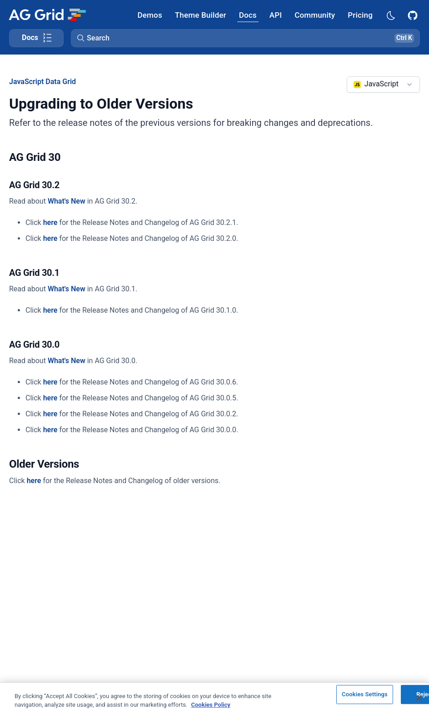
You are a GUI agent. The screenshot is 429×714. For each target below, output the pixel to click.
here (50, 222)
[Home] (47, 14)
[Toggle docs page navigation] (36, 38)
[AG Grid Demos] (150, 14)
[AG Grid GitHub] (413, 14)
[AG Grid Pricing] (360, 14)
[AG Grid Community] (314, 14)
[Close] (419, 698)
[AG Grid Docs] (248, 14)
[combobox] (383, 84)
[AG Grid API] (275, 14)
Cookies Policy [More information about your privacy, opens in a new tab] (210, 704)
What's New (66, 201)
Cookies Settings (365, 694)
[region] (214, 698)
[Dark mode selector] (390, 14)
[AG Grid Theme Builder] (201, 14)
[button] (245, 38)
